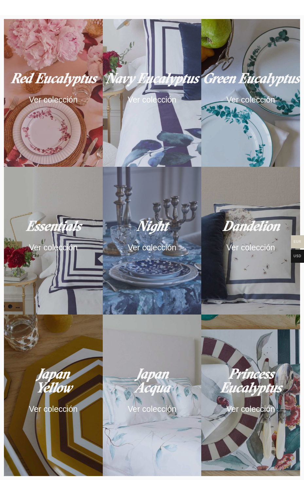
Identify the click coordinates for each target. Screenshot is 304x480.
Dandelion (251, 226)
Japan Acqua (152, 380)
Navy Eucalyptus (152, 78)
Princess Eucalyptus (250, 380)
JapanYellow (53, 380)
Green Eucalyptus (251, 78)
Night (152, 226)
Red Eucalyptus (53, 78)
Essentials (53, 226)
